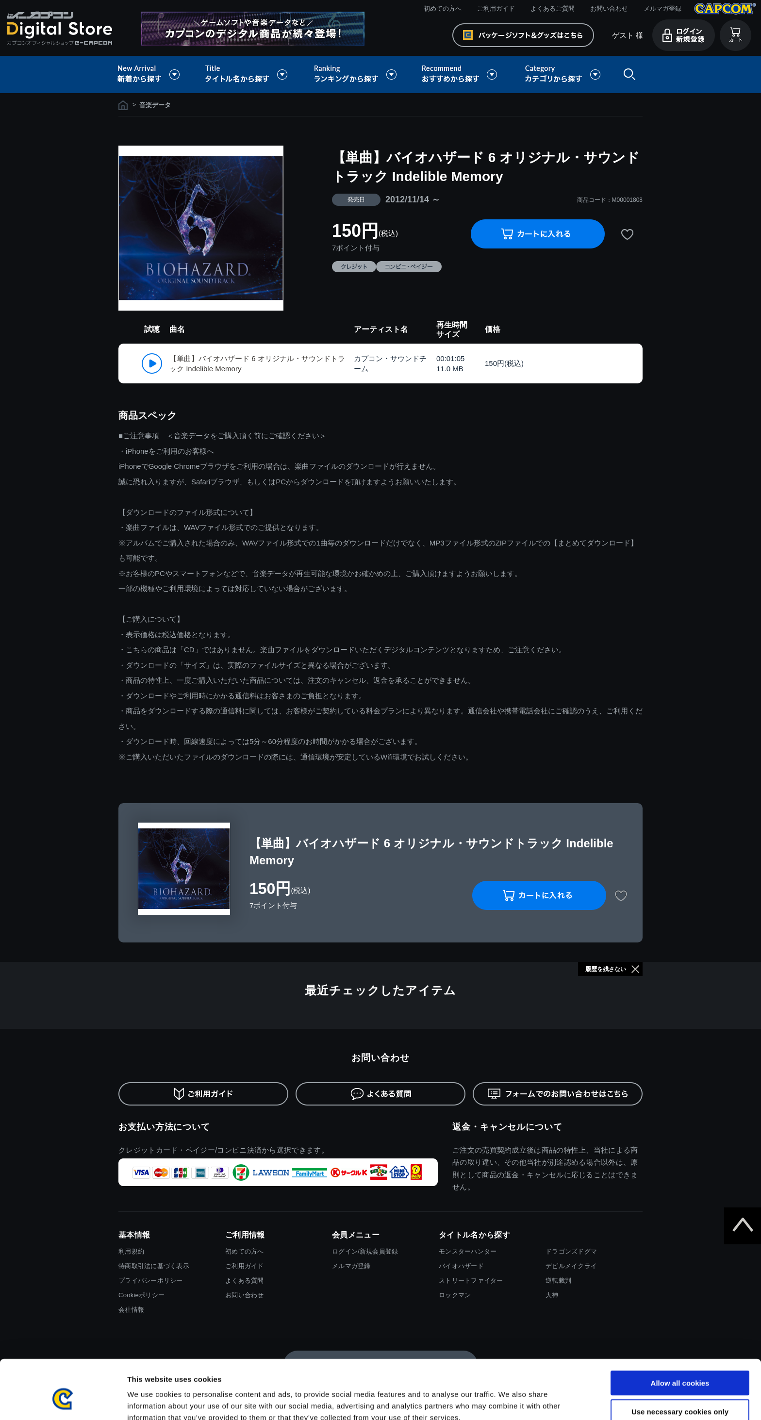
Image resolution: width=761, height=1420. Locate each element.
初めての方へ (443, 8)
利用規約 (131, 1251)
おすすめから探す (461, 74)
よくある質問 (244, 1280)
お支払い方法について (164, 1127)
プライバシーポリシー (150, 1280)
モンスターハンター (467, 1251)
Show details (509, 1401)
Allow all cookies (680, 1335)
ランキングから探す (356, 74)
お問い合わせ (609, 8)
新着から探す (155, 74)
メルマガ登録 (662, 8)
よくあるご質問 (552, 8)
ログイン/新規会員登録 (365, 1251)
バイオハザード (461, 1266)
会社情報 (131, 1309)
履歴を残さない (605, 969)
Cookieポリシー (141, 1295)
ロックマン (455, 1295)
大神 (552, 1295)
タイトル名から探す (247, 74)
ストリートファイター (471, 1280)
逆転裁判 (558, 1280)
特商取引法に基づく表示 (153, 1266)
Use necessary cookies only (679, 1363)
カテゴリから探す (562, 74)
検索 (627, 74)
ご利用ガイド (496, 8)
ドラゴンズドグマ (571, 1251)
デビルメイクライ (571, 1266)
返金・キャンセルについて (507, 1127)
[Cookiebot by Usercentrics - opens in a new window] (62, 1401)
